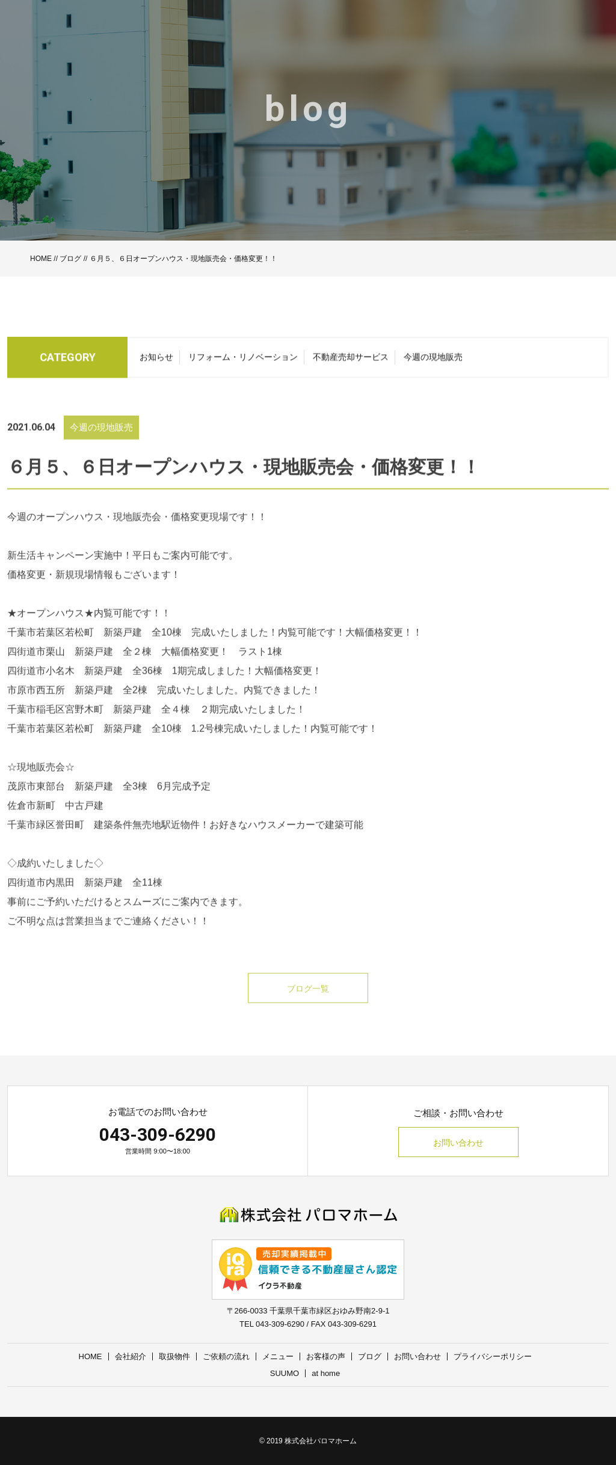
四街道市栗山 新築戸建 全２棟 (79, 669)
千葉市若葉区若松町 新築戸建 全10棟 (94, 650)
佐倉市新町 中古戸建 (55, 823)
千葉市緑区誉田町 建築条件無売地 (84, 842)
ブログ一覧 (308, 1006)
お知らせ (156, 361)
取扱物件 (174, 1356)
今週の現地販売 (433, 361)
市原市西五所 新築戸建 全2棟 (77, 707)
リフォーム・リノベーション (243, 361)
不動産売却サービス (351, 361)
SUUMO (284, 1373)
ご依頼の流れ (226, 1356)
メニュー (278, 1356)
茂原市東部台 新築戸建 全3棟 (77, 804)
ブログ (70, 258)
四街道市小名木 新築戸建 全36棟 (84, 688)
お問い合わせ (458, 1142)
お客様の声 (325, 1356)
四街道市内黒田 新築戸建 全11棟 (84, 900)
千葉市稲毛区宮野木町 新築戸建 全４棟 (98, 727)
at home (326, 1373)
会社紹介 (130, 1356)
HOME (41, 258)
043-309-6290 (157, 1134)
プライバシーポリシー (493, 1356)
